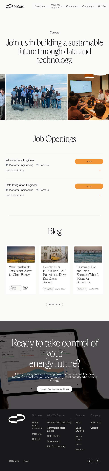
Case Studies (80, 429)
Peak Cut (37, 433)
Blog (78, 422)
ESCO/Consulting (56, 446)
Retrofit (36, 439)
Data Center (53, 436)
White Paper (79, 438)
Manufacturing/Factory (59, 422)
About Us (95, 422)
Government (53, 441)
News (79, 444)
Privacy (26, 461)
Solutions (37, 415)
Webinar (80, 449)
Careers (94, 427)
